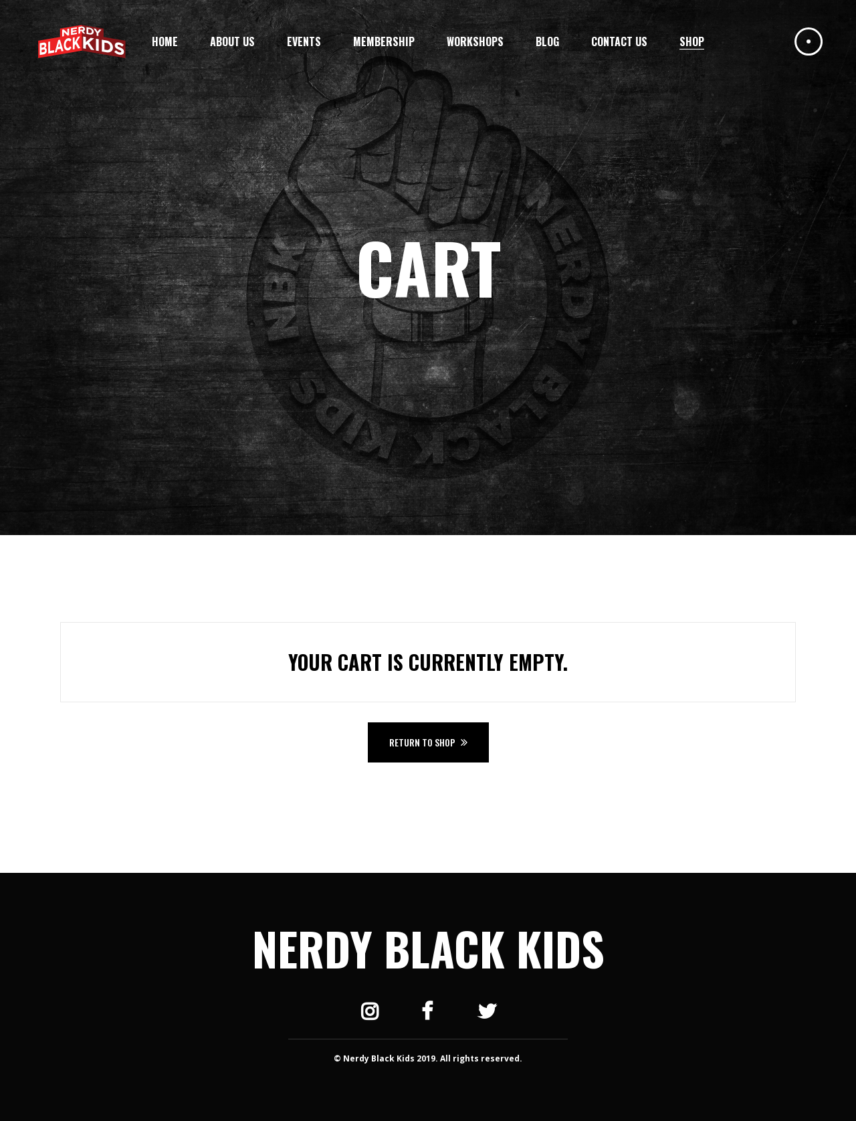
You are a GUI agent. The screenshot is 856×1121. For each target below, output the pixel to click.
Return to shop (423, 742)
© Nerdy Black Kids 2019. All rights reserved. (428, 1058)
